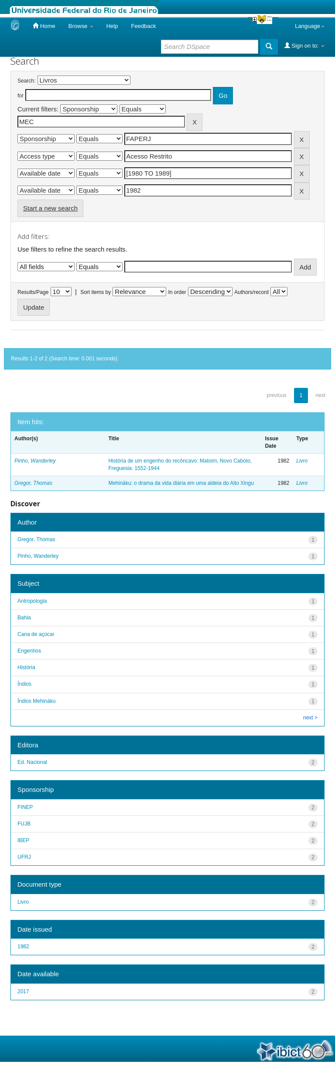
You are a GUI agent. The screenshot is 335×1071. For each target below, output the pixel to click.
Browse (80, 26)
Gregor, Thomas (33, 483)
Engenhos (29, 651)
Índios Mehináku (36, 701)
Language (310, 26)
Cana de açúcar (36, 634)
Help (112, 26)
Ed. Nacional (32, 762)
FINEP (25, 807)
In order (177, 292)
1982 (23, 946)
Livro (302, 461)
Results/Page (32, 292)
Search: (26, 81)
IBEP (23, 840)
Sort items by (95, 292)
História (26, 667)
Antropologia (32, 601)
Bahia (24, 618)
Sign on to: (304, 45)
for (20, 96)
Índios (24, 684)
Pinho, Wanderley (35, 461)
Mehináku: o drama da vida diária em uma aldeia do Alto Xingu (181, 483)
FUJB (24, 824)
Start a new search (50, 208)
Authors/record (251, 292)
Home (44, 25)
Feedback (143, 26)
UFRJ (24, 857)
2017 (23, 991)
